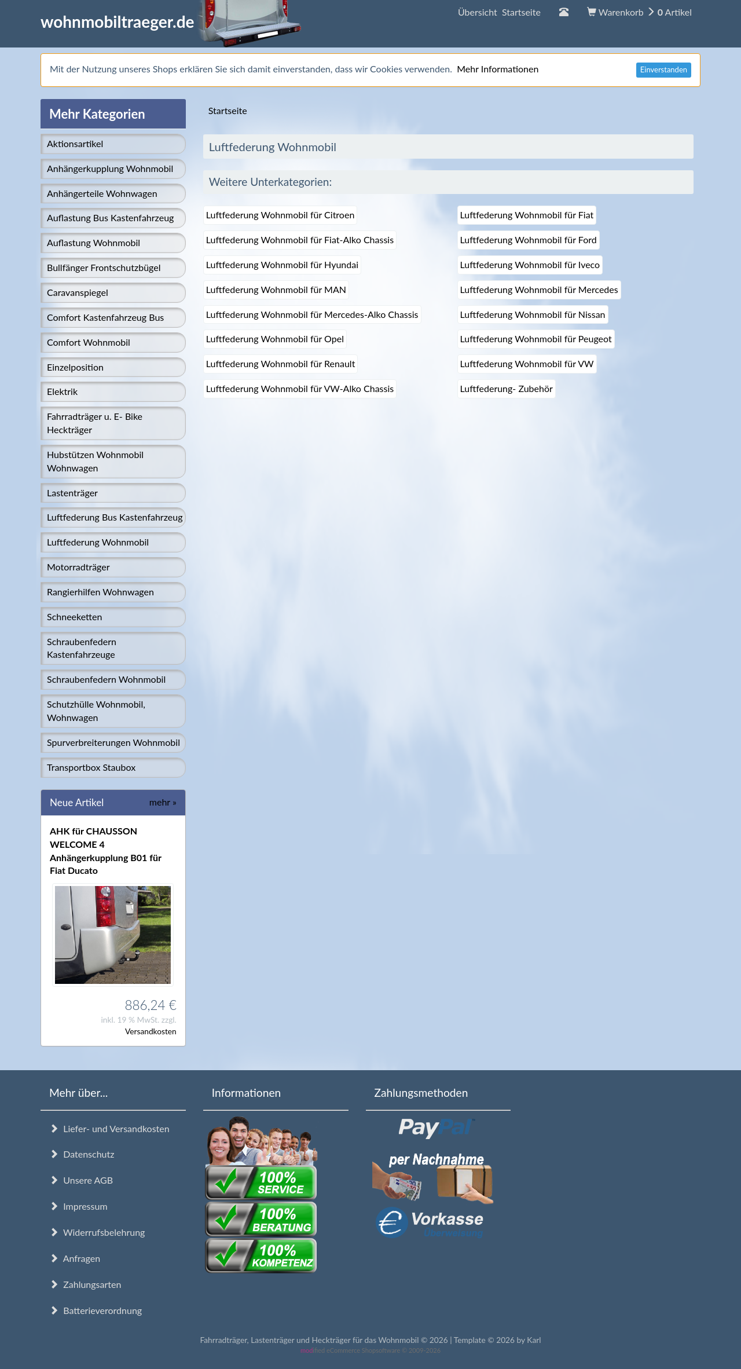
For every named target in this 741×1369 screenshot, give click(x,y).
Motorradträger (78, 566)
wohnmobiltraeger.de (171, 21)
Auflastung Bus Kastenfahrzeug (110, 217)
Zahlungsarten (85, 1284)
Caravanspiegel (77, 292)
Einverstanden (663, 69)
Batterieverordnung (95, 1310)
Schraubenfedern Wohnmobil (106, 678)
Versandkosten (151, 1031)
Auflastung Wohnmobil (93, 242)
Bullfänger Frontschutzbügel (103, 267)
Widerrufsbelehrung (97, 1232)
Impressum (78, 1205)
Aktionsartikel (75, 143)
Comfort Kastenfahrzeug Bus (105, 317)
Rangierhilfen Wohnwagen (100, 591)
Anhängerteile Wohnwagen (102, 193)
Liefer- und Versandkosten (109, 1128)
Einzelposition (75, 366)
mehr (163, 801)
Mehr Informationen (497, 68)
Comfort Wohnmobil (88, 341)
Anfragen (74, 1258)
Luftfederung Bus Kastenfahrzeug (114, 516)
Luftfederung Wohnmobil (98, 541)
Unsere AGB (81, 1179)
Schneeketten (74, 616)
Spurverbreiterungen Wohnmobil (113, 742)
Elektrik (62, 391)
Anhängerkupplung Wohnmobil (110, 168)
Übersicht (499, 11)
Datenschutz (81, 1153)
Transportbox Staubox (91, 767)
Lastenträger (72, 492)
